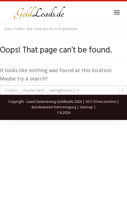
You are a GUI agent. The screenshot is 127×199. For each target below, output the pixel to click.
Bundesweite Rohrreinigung (54, 107)
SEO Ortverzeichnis (100, 101)
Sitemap (86, 107)
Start (8, 29)
